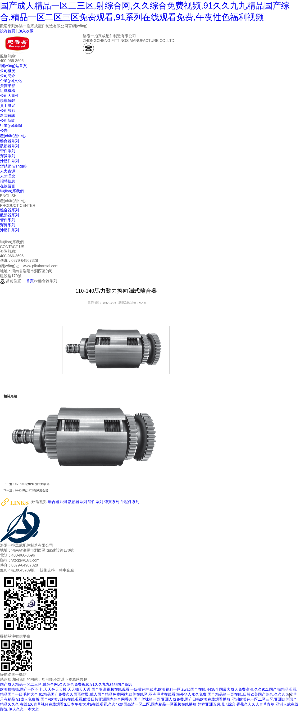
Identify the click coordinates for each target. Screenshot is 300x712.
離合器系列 (9, 210)
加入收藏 (25, 31)
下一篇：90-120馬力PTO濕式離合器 (26, 490)
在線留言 (7, 186)
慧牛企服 (66, 570)
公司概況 (7, 71)
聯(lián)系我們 (12, 191)
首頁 (30, 281)
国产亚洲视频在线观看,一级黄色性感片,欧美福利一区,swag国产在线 (148, 689)
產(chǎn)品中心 (13, 136)
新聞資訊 (7, 115)
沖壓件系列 (9, 230)
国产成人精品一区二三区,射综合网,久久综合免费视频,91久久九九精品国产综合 (66, 684)
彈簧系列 (7, 225)
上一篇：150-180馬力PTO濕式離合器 (27, 484)
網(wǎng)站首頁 (13, 66)
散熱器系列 (9, 215)
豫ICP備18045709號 (17, 570)
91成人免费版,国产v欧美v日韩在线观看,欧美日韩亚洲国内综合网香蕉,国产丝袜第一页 (88, 699)
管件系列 (7, 220)
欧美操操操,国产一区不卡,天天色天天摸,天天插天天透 (45, 689)
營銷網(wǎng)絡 (13, 166)
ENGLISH (8, 196)
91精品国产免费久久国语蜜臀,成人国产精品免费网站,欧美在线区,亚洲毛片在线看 (107, 694)
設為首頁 (7, 31)
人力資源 (7, 171)
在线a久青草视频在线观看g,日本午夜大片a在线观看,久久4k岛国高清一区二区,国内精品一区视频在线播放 (108, 704)
